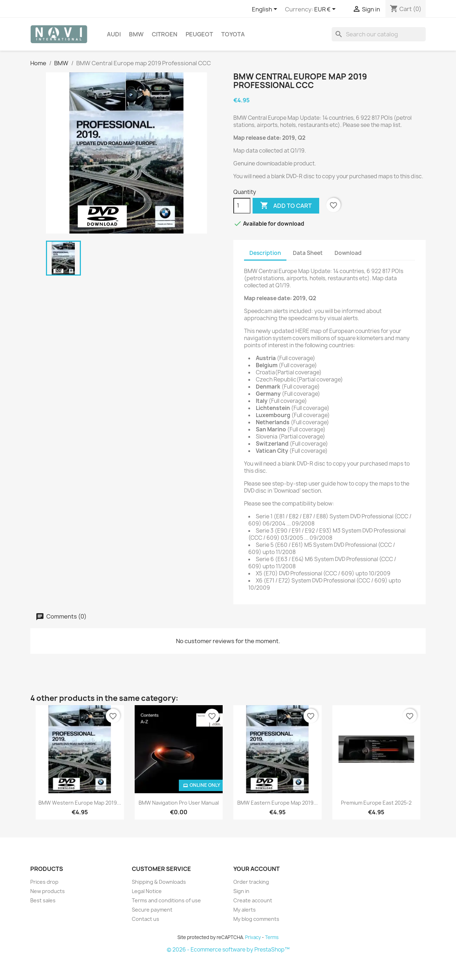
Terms (272, 937)
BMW (136, 34)
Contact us (145, 919)
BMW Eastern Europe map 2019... (277, 802)
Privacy (253, 937)
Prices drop (44, 881)
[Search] (379, 34)
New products (47, 891)
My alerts (244, 909)
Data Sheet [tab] (308, 253)
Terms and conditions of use (166, 900)
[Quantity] (241, 206)
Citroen (164, 34)
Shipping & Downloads (159, 881)
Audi (114, 34)
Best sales (43, 900)
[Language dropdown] (266, 9)
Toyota (233, 34)
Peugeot (199, 34)
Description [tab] (265, 253)
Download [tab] (348, 253)
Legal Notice (147, 891)
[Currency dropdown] (326, 9)
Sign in (241, 891)
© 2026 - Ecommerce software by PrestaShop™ (228, 949)
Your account (256, 869)
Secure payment (152, 909)
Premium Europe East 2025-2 (376, 802)
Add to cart (286, 205)
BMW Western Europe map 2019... (79, 802)
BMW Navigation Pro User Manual (179, 802)
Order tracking (251, 881)
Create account (252, 900)
